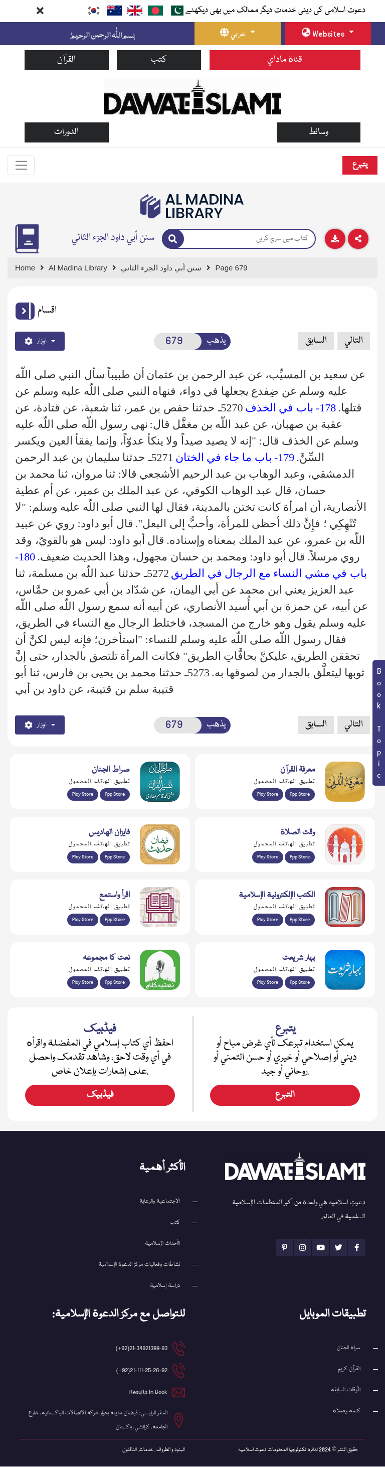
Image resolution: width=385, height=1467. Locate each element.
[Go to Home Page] (192, 96)
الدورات (66, 132)
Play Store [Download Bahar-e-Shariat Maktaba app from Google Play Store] (267, 982)
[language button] (238, 33)
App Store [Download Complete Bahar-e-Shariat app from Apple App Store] (300, 982)
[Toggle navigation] (22, 166)
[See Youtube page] (320, 1248)
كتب (159, 60)
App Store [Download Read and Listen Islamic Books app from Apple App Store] (115, 920)
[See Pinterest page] (284, 1248)
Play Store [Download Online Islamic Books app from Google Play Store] (267, 920)
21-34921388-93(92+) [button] (141, 1349)
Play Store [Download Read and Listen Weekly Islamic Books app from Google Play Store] (82, 920)
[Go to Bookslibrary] (192, 207)
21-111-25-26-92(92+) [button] (141, 1371)
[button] (25, 311)
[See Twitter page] (338, 1248)
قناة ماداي (284, 60)
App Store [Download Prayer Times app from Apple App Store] (300, 857)
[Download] (335, 239)
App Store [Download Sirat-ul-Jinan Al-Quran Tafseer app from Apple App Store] (115, 794)
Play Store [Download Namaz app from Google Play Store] (267, 857)
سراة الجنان (348, 1348)
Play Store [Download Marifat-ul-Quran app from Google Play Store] (267, 794)
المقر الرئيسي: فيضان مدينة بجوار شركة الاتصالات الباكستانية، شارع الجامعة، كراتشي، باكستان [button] (98, 1420)
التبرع (285, 1095)
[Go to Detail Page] (166, 268)
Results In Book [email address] (148, 1392)
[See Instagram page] (302, 1248)
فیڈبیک (100, 1095)
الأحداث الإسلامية (162, 1244)
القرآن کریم (349, 1369)
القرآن (66, 60)
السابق (316, 341)
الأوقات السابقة (345, 1390)
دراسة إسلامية (165, 1286)
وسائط (318, 132)
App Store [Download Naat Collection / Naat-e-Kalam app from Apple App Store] (115, 982)
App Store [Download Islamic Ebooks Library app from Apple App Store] (300, 920)
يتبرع (359, 165)
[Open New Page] (178, 341)
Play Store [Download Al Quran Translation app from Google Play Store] (82, 794)
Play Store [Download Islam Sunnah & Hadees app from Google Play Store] (82, 857)
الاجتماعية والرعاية (159, 1202)
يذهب (216, 341)
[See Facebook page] (356, 1248)
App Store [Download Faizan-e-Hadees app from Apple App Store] (115, 857)
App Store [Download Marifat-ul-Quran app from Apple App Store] (300, 794)
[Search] (173, 239)
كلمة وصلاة (346, 1411)
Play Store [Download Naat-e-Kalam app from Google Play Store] (82, 982)
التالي (353, 341)
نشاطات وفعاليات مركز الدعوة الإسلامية (139, 1265)
